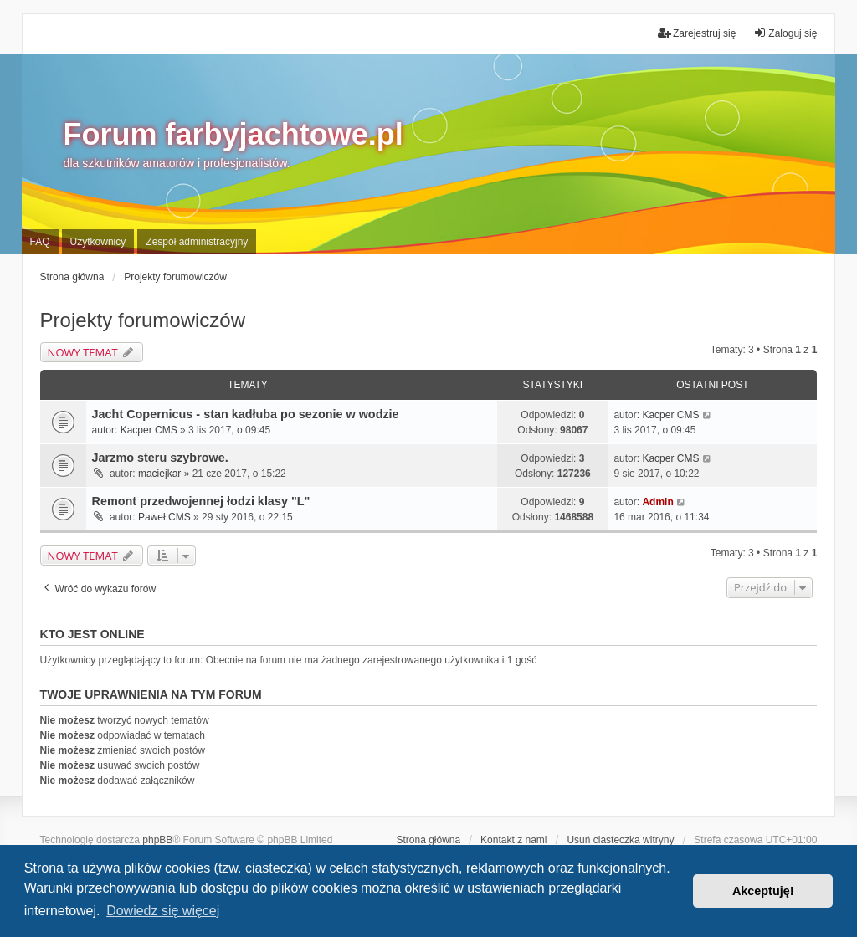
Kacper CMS (149, 430)
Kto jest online (92, 634)
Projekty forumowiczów (142, 320)
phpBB (157, 840)
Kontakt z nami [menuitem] (513, 840)
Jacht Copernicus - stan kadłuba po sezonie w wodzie (245, 414)
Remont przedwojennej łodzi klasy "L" (201, 501)
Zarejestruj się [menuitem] (697, 33)
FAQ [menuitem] (40, 242)
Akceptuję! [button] (763, 891)
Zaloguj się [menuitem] (785, 33)
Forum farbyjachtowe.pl (233, 134)
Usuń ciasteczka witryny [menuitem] (620, 840)
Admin (657, 502)
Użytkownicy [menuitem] (98, 242)
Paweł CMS (164, 517)
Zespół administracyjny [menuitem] (197, 242)
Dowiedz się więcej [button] (162, 911)
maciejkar (159, 473)
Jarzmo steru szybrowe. (160, 457)
